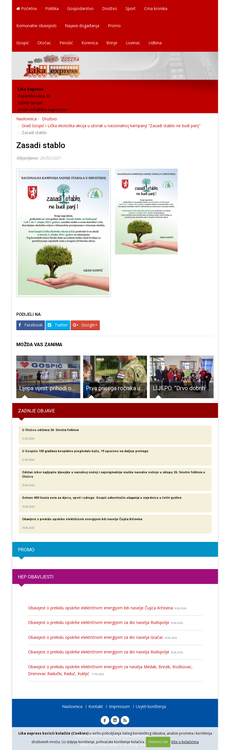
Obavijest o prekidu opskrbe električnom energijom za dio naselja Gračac (102, 637)
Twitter (58, 325)
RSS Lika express (125, 720)
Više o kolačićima (185, 741)
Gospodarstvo (80, 8)
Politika (52, 8)
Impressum (119, 706)
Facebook (31, 325)
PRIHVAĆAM (158, 741)
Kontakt (95, 706)
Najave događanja (82, 25)
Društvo (109, 8)
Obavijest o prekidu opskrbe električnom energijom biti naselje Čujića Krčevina (107, 608)
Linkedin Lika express (115, 720)
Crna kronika (155, 8)
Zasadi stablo (40, 145)
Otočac (44, 42)
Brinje (111, 42)
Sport (131, 8)
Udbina (155, 42)
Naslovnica (26, 118)
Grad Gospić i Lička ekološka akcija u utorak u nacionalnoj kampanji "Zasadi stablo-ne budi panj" (111, 125)
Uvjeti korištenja (151, 706)
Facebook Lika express (105, 720)
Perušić (66, 42)
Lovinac (133, 42)
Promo (114, 25)
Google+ (85, 325)
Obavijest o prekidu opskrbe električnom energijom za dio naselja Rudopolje (105, 622)
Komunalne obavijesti (36, 25)
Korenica (90, 42)
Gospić (22, 42)
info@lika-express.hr (48, 109)
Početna (26, 8)
